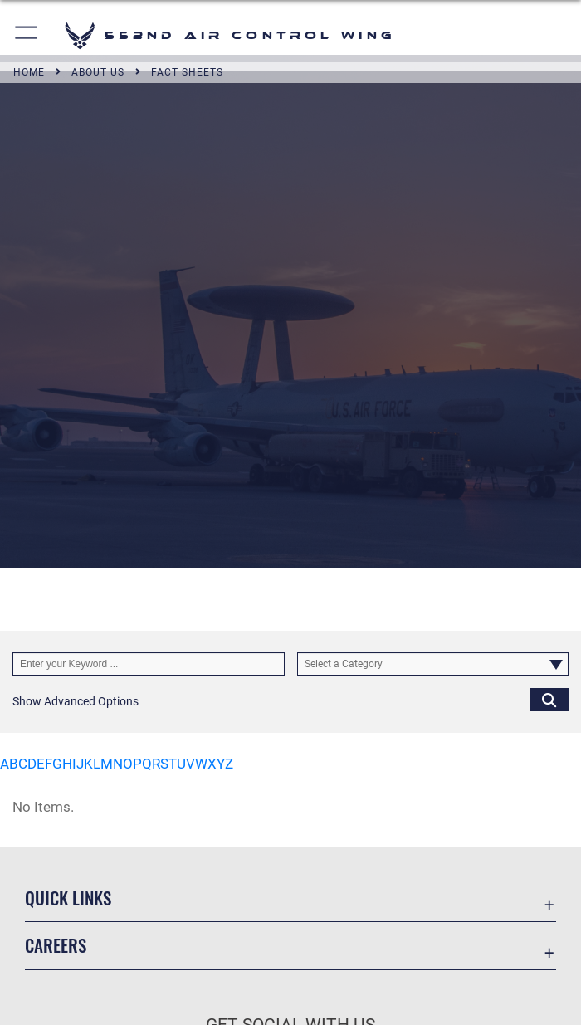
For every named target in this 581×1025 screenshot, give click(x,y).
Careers (55, 945)
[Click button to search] (549, 699)
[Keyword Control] (148, 663)
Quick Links (68, 898)
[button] (27, 35)
